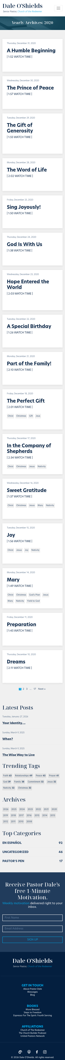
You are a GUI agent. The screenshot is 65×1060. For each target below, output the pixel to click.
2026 (5, 809)
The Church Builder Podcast (32, 1033)
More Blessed (32, 1010)
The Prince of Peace (30, 88)
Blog (32, 995)
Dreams (16, 662)
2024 (22, 809)
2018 (13, 815)
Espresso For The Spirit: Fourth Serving (32, 1016)
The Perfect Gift (26, 401)
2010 (20, 822)
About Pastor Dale (32, 989)
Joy (11, 535)
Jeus (38, 416)
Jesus (32, 467)
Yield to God (33, 601)
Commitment (36, 782)
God (7, 782)
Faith (7, 776)
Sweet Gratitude (26, 490)
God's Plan (34, 595)
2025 (13, 809)
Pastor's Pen (13, 861)
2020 (54, 809)
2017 (21, 815)
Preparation (21, 624)
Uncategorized (15, 852)
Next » (42, 689)
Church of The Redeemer (32, 1030)
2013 (52, 815)
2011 (13, 822)
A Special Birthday (29, 326)
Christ (10, 416)
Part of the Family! (29, 364)
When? (7, 739)
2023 (30, 809)
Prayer (54, 776)
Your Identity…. (13, 723)
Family (19, 782)
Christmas (21, 416)
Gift (31, 416)
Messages (32, 992)
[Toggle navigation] (58, 8)
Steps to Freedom (32, 1013)
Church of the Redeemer (29, 12)
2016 (29, 815)
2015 (37, 815)
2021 (46, 809)
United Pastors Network (32, 1036)
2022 (38, 809)
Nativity (42, 467)
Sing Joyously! (24, 207)
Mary (40, 505)
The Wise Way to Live (18, 755)
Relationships (23, 776)
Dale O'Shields (22, 6)
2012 (5, 822)
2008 (29, 822)
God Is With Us (24, 244)
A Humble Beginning (31, 51)
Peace (40, 776)
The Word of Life (27, 170)
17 (35, 689)
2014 (44, 815)
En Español (12, 843)
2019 (5, 815)
